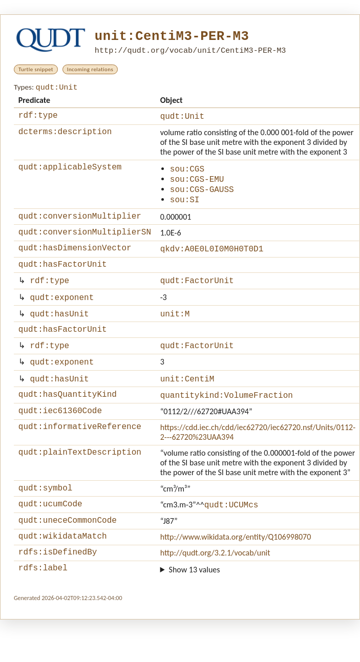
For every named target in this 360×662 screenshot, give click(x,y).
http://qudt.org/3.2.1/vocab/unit (215, 583)
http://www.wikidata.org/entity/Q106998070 (235, 566)
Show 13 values (194, 602)
